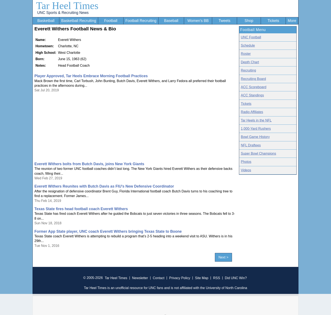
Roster (246, 53)
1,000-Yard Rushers (256, 128)
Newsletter (140, 278)
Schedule (248, 45)
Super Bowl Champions (258, 153)
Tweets (224, 21)
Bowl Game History (255, 137)
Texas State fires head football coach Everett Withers (81, 209)
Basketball (45, 21)
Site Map (201, 278)
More (292, 21)
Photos (246, 162)
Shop (249, 21)
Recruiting (248, 70)
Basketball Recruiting (78, 21)
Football (110, 21)
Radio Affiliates (252, 112)
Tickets (273, 21)
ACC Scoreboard (253, 87)
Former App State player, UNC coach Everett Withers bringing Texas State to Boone (108, 231)
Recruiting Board (253, 79)
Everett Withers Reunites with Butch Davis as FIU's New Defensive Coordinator (104, 186)
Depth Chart (250, 62)
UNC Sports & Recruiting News (62, 13)
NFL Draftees (251, 145)
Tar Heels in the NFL (256, 120)
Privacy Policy (179, 278)
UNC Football (251, 37)
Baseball (171, 21)
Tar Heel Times (67, 5)
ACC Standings (252, 95)
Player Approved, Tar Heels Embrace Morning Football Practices (91, 76)
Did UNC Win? (236, 278)
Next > (223, 257)
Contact (158, 278)
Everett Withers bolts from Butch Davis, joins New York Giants (89, 164)
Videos (246, 170)
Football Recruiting (140, 21)
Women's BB (198, 21)
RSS (216, 278)
